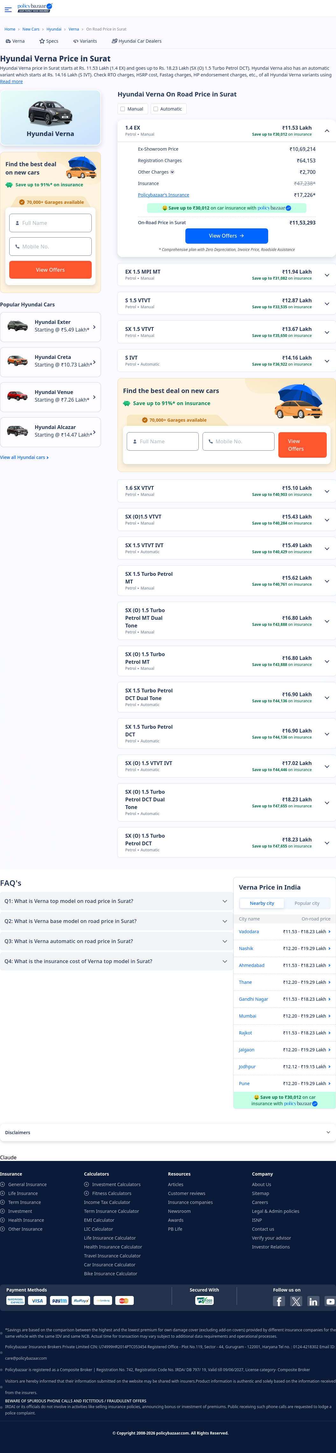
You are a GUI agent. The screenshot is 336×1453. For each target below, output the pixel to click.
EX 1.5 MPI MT (143, 271)
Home (9, 29)
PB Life (175, 1229)
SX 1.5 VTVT (139, 329)
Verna (74, 29)
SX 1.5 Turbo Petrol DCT (149, 730)
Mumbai (247, 1016)
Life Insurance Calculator (110, 1238)
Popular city (307, 903)
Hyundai (53, 29)
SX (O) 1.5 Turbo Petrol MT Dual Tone (145, 618)
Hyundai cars (31, 457)
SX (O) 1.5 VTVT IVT (148, 763)
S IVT (131, 357)
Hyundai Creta (53, 357)
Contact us (263, 1229)
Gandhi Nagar (253, 999)
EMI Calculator (99, 1220)
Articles (175, 1184)
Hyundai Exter (53, 322)
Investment (20, 1211)
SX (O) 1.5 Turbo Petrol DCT (145, 839)
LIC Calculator (98, 1229)
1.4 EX (132, 127)
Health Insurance (26, 1220)
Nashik (246, 948)
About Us (261, 1184)
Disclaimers (17, 1132)
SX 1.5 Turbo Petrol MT (149, 577)
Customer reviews (186, 1193)
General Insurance (27, 1184)
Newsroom (179, 1211)
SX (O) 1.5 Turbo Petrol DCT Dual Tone (145, 799)
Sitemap (260, 1193)
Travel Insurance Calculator (112, 1256)
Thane (245, 982)
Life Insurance (23, 1193)
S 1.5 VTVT (137, 300)
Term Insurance (24, 1202)
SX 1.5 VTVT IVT (144, 545)
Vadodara (249, 931)
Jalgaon (246, 1050)
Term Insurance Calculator (111, 1211)
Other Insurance (25, 1229)
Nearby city (262, 903)
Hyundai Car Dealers (137, 41)
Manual (134, 109)
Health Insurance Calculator (113, 1247)
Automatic (170, 109)
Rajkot (245, 1033)
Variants (85, 41)
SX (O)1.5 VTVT (143, 516)
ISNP (257, 1220)
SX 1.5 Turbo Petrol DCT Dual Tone (149, 694)
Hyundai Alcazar (55, 427)
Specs (48, 41)
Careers (260, 1202)
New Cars (31, 29)
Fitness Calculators (112, 1193)
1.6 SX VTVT (139, 487)
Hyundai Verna (50, 133)
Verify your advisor (271, 1238)
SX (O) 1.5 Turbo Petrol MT (145, 658)
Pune (244, 1083)
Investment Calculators (116, 1184)
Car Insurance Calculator (110, 1265)
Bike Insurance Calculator (110, 1273)
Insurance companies (190, 1202)
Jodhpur (247, 1066)
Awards (176, 1220)
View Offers (223, 235)
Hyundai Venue (54, 392)
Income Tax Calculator (107, 1202)
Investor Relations (271, 1247)
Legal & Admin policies (275, 1211)
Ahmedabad (251, 965)
